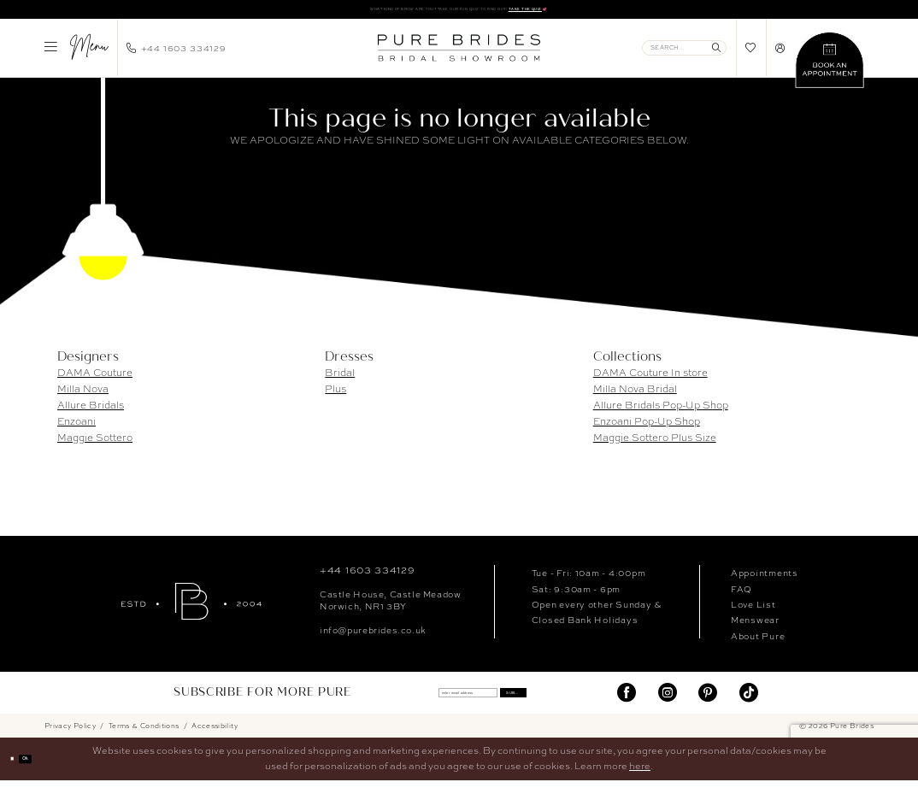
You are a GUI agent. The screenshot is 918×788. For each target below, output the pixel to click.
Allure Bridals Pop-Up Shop (660, 411)
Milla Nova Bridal (635, 395)
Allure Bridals (90, 411)
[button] (76, 54)
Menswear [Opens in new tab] (755, 626)
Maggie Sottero (94, 443)
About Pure (758, 642)
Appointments (764, 579)
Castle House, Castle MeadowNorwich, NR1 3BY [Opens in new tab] (390, 607)
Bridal (340, 378)
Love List (753, 610)
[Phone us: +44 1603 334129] (176, 53)
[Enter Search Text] (684, 54)
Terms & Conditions (144, 732)
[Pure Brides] (191, 607)
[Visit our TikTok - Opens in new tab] (748, 699)
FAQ (741, 595)
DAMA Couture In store (650, 378)
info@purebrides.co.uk (373, 636)
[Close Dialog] (19, 767)
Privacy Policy (70, 732)
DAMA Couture (94, 378)
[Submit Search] (716, 54)
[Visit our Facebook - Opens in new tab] (626, 699)
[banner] (458, 54)
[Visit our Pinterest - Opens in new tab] (707, 699)
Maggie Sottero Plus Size (654, 443)
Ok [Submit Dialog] (45, 766)
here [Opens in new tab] (639, 773)
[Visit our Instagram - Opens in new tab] (667, 699)
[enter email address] (448, 699)
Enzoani (76, 427)
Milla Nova (83, 395)
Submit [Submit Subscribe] (555, 699)
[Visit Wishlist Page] (751, 54)
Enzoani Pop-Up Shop (646, 427)
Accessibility (214, 732)
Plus (335, 395)
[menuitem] (76, 54)
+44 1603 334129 (367, 577)
